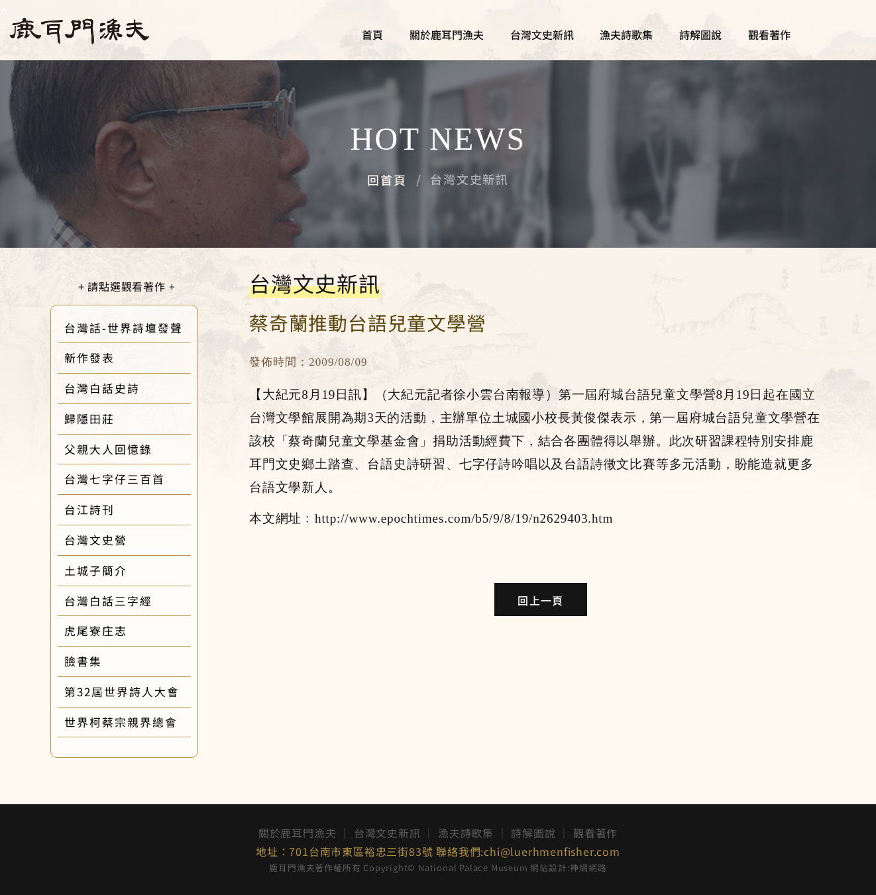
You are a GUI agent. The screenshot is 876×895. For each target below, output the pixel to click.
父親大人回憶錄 (127, 449)
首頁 (372, 34)
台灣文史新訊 (542, 34)
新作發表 (108, 358)
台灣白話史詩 (121, 388)
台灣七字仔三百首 (133, 479)
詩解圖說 (700, 34)
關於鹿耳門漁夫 (447, 34)
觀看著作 (769, 34)
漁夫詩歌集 (626, 34)
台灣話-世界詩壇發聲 (142, 328)
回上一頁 (540, 600)
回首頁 (386, 179)
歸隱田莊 (108, 419)
